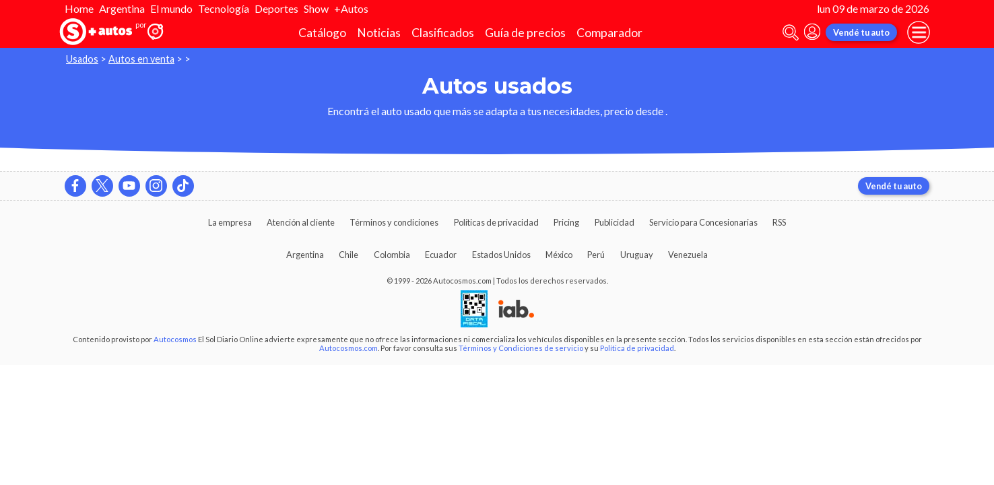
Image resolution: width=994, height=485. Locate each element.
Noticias (379, 33)
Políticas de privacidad (496, 222)
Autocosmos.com (348, 348)
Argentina (122, 8)
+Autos (351, 8)
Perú (596, 254)
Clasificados (442, 33)
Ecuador (441, 254)
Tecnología (223, 8)
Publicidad (614, 222)
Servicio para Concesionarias (703, 222)
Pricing (566, 222)
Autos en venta (141, 59)
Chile (348, 254)
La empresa (230, 222)
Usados (82, 59)
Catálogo (322, 33)
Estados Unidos (501, 254)
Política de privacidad (637, 348)
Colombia (392, 254)
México (558, 254)
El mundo (171, 8)
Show (316, 8)
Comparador (609, 33)
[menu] (918, 32)
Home (79, 8)
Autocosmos (175, 339)
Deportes (276, 8)
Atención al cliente (301, 222)
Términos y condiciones (394, 222)
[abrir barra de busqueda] (791, 32)
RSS (779, 222)
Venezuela (688, 254)
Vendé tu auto (861, 32)
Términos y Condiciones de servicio (521, 348)
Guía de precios (525, 33)
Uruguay (636, 254)
